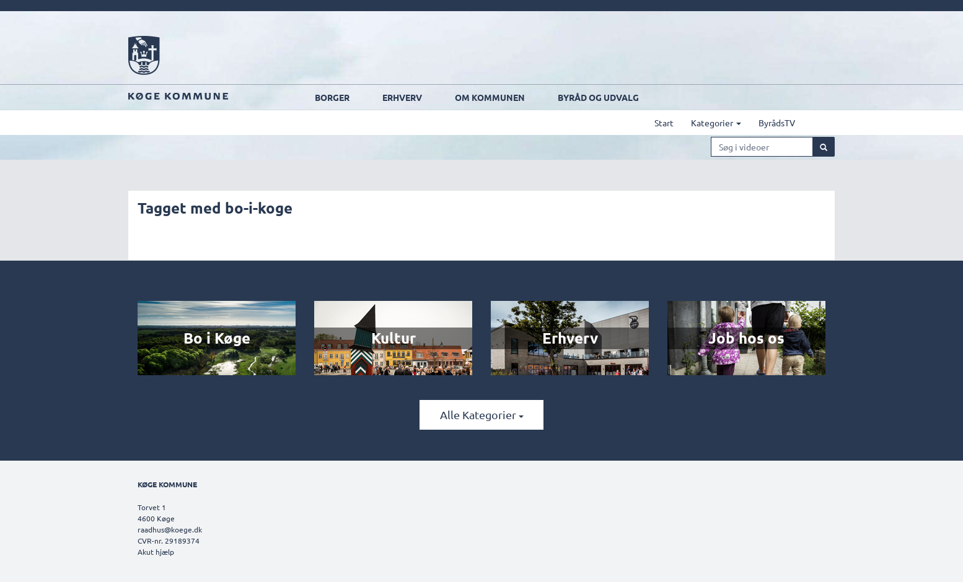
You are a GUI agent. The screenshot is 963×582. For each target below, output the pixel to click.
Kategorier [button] (716, 122)
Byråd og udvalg (598, 97)
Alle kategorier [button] (482, 414)
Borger (332, 97)
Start (664, 122)
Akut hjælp (156, 552)
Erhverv (402, 97)
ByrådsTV (777, 122)
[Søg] (823, 147)
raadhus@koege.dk (170, 529)
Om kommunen (490, 97)
